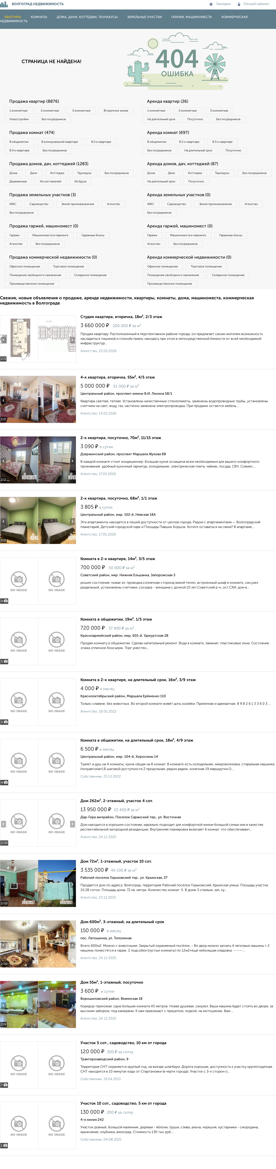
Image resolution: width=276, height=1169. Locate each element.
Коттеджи (60, 174)
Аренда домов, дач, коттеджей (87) (183, 174)
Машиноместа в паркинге (52, 247)
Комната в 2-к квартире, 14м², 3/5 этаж (117, 572)
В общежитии (19, 142)
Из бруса (16, 192)
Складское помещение (93, 287)
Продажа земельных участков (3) (44, 206)
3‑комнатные (84, 110)
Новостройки (59, 119)
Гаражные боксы (96, 247)
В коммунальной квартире (62, 142)
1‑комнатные (19, 110)
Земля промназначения (81, 215)
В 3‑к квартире (20, 151)
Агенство (118, 215)
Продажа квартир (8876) (35, 101)
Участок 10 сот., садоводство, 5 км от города (123, 1117)
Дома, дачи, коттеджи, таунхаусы (87, 17)
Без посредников (95, 119)
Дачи (35, 174)
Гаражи (15, 247)
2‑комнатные (51, 110)
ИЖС (13, 215)
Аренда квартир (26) (168, 101)
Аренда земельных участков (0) (179, 206)
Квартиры (12, 17)
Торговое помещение (71, 279)
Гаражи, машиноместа (191, 17)
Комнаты (39, 17)
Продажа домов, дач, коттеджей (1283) (50, 165)
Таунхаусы (88, 174)
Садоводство (40, 215)
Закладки (220, 4)
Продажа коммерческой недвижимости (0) (54, 270)
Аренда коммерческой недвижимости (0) (190, 270)
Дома (14, 174)
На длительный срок (162, 119)
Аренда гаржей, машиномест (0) (180, 238)
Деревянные (57, 183)
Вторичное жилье (22, 119)
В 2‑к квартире (105, 142)
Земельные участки (144, 17)
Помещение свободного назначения (36, 287)
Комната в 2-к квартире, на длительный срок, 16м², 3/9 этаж (138, 693)
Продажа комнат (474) (33, 133)
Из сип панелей (91, 183)
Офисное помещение (25, 279)
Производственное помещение (32, 296)
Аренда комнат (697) (168, 133)
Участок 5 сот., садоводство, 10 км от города (123, 1056)
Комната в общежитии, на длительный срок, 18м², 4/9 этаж (136, 754)
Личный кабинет (254, 4)
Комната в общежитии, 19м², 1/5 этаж (116, 633)
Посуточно (198, 119)
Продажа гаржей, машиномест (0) (45, 238)
